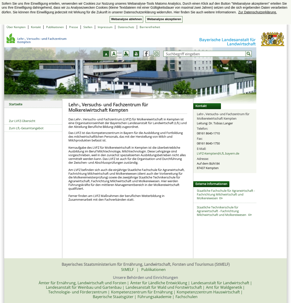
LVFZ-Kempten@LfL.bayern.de (218, 153)
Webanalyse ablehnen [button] (126, 19)
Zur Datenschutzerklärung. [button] (257, 12)
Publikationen (55, 27)
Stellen (87, 27)
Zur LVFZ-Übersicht (22, 121)
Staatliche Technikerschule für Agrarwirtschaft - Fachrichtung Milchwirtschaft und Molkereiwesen (224, 211)
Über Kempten (16, 27)
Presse (73, 27)
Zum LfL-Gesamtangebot (26, 128)
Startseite (15, 104)
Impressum (105, 27)
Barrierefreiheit (150, 27)
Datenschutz (126, 27)
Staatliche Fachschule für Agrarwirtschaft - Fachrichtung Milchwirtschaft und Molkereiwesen (226, 194)
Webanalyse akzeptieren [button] (164, 19)
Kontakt (36, 27)
